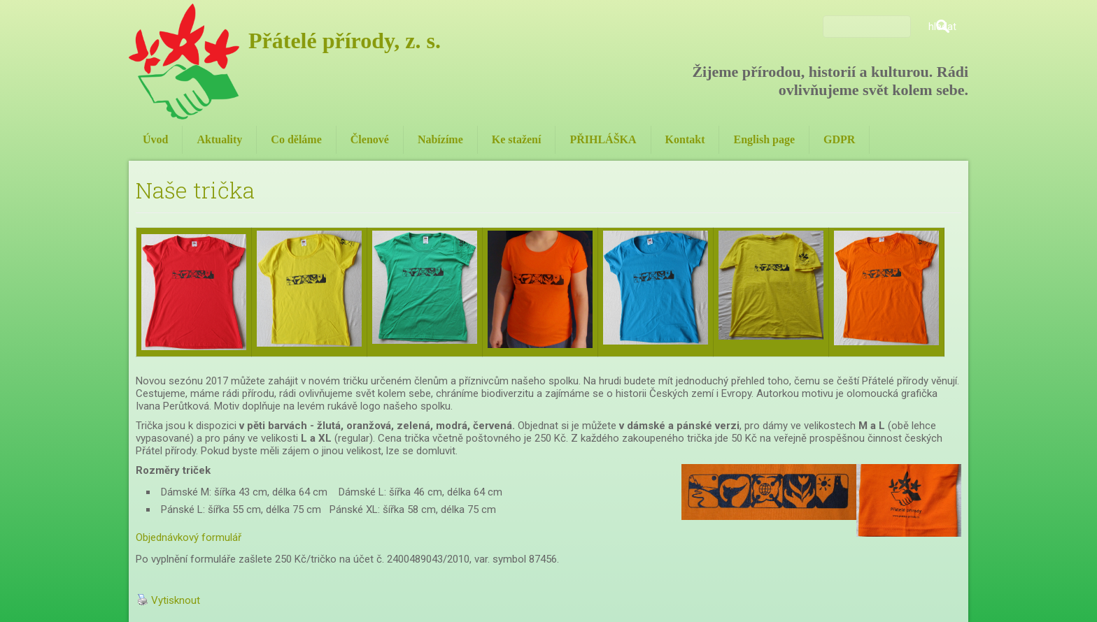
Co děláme (296, 139)
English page (764, 139)
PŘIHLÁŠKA (602, 139)
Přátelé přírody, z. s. (344, 40)
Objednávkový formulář (188, 537)
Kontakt (685, 139)
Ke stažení (517, 139)
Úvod (155, 139)
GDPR (839, 139)
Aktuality (219, 139)
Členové (370, 139)
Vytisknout (168, 600)
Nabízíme (440, 139)
